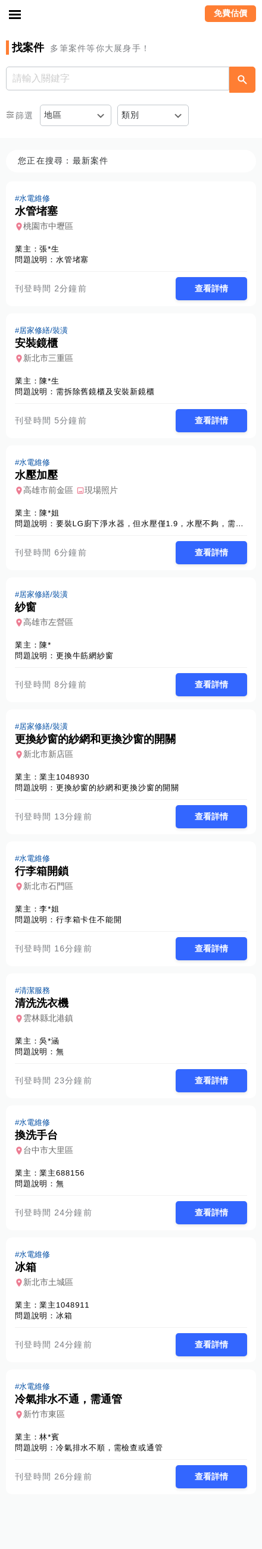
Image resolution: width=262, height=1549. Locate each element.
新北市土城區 (48, 1282)
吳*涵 (49, 1040)
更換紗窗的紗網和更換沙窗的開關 (117, 787)
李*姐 (49, 908)
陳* (45, 644)
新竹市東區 (44, 1414)
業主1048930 (64, 776)
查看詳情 (211, 288)
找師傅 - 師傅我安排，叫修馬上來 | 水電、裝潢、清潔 (131, 14)
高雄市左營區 (48, 622)
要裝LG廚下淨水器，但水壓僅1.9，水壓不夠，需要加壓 (158, 523)
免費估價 (230, 13)
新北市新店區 (48, 754)
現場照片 (101, 490)
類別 (130, 115)
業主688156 (62, 1172)
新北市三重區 (48, 358)
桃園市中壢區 (48, 226)
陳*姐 (49, 512)
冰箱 (64, 1315)
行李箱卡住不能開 (88, 919)
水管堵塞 (72, 259)
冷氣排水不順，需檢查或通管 (109, 1447)
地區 (53, 115)
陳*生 (49, 380)
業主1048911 (64, 1304)
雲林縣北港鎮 (48, 1018)
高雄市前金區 (48, 490)
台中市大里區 (48, 1150)
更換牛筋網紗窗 (85, 655)
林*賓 (49, 1436)
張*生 (49, 248)
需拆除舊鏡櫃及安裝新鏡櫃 (105, 391)
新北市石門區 (48, 886)
